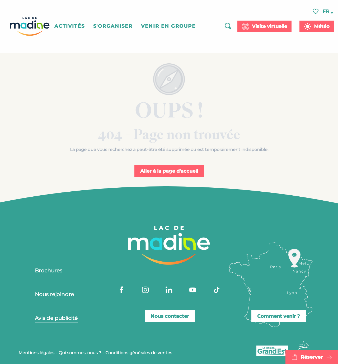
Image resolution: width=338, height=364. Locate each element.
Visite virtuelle (269, 26)
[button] (326, 11)
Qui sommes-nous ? (80, 352)
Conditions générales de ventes (138, 352)
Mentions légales (36, 352)
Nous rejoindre (54, 294)
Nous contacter (170, 316)
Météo (322, 26)
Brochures (48, 270)
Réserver (311, 357)
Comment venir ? (278, 316)
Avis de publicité (56, 318)
